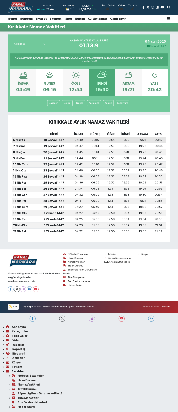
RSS (13, 306)
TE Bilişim (165, 306)
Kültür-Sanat (97, 18)
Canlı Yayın (118, 18)
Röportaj (15, 349)
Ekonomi (56, 18)
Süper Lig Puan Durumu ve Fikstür (38, 393)
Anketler (15, 357)
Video (13, 340)
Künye (142, 254)
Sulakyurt (122, 103)
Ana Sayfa (16, 326)
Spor (68, 18)
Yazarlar (15, 344)
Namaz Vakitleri (74, 262)
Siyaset (41, 18)
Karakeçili (94, 103)
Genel (12, 18)
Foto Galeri (17, 335)
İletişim (110, 254)
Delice (79, 103)
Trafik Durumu (73, 265)
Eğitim (80, 18)
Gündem (26, 18)
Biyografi (15, 353)
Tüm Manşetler (74, 277)
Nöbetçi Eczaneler (76, 254)
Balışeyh (53, 103)
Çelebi (67, 103)
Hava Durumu (73, 258)
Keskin (108, 103)
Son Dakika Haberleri (77, 281)
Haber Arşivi (72, 285)
